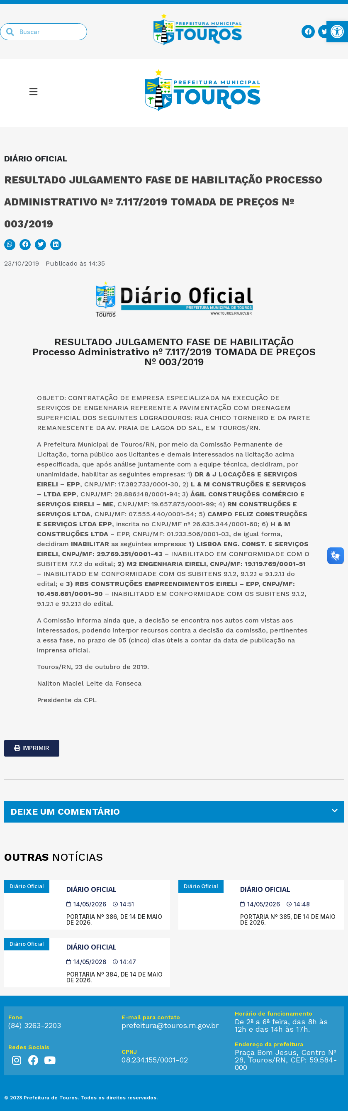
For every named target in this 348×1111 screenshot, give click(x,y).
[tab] (174, 812)
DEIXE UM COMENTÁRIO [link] (65, 811)
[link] (337, 31)
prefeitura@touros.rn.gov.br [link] (170, 1025)
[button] (9, 244)
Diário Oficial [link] (91, 889)
